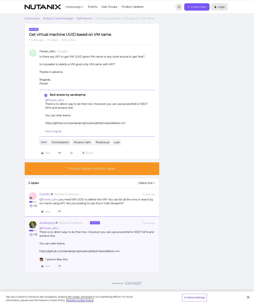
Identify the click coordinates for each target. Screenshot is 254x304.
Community (32, 18)
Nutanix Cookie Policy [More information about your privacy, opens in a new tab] (80, 300)
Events (92, 6)
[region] (127, 297)
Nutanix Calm (82, 142)
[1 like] (53, 259)
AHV (44, 142)
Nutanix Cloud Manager (58, 18)
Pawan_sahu (47, 51)
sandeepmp (47, 223)
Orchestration (60, 142)
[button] (196, 7)
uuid (116, 142)
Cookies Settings (194, 297)
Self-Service (84, 18)
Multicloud (102, 142)
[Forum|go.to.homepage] (43, 7)
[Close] (248, 297)
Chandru (44, 194)
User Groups (109, 6)
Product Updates (133, 6)
